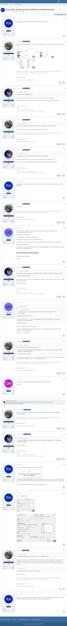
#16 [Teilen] (64, 493)
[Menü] (65, 1)
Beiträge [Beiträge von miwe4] (4, 59)
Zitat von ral (22, 554)
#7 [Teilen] (64, 203)
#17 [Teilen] (64, 550)
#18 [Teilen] (64, 594)
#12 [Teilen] (64, 379)
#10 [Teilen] (64, 302)
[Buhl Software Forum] (0, 1)
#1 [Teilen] (64, 18)
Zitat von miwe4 (23, 92)
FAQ (17, 108)
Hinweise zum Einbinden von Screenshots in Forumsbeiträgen (30, 111)
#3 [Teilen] (64, 88)
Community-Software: (33, 624)
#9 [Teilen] (64, 267)
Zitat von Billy (22, 123)
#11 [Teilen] (64, 341)
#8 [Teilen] (64, 228)
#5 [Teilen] (64, 149)
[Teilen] (65, 15)
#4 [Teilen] (64, 119)
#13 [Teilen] (64, 409)
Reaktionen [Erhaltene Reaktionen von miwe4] (5, 57)
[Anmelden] (62, 1)
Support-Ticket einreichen (22, 106)
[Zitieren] (64, 36)
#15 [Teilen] (64, 464)
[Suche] (58, 1)
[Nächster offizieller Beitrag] (60, 83)
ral (8, 11)
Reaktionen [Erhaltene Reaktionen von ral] (5, 33)
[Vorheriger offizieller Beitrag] (58, 114)
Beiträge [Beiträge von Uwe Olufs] (4, 242)
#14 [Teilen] (64, 434)
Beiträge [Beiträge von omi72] (4, 393)
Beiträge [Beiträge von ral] (4, 34)
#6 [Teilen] (64, 181)
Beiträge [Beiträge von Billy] (4, 106)
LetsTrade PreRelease (21, 109)
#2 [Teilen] (64, 41)
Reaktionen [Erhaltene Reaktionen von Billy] (5, 104)
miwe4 (7, 400)
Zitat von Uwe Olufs (23, 271)
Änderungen (30, 109)
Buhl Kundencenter (20, 105)
